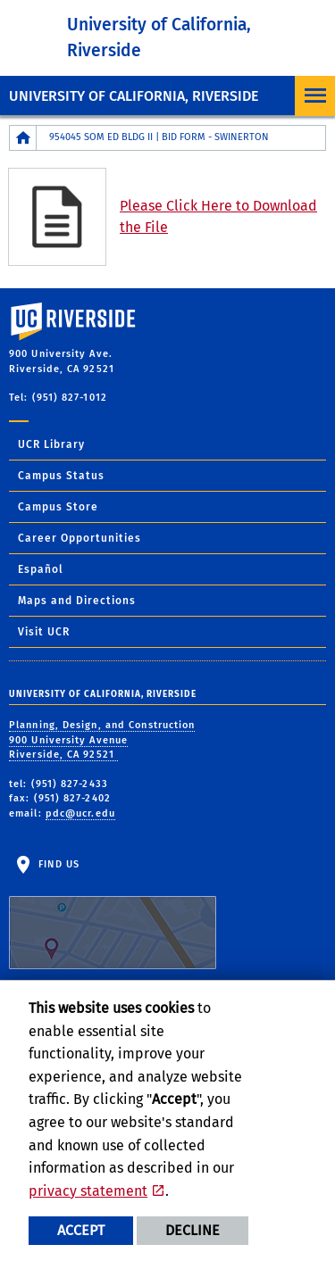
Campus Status (61, 475)
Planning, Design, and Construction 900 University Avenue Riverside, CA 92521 (102, 739)
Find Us (112, 914)
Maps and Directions (77, 600)
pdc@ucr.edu (80, 813)
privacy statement (88, 1190)
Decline (192, 1230)
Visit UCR (44, 632)
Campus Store (58, 507)
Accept (81, 1230)
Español (40, 569)
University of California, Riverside (133, 95)
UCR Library (51, 444)
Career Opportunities (79, 538)
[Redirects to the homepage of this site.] (23, 138)
